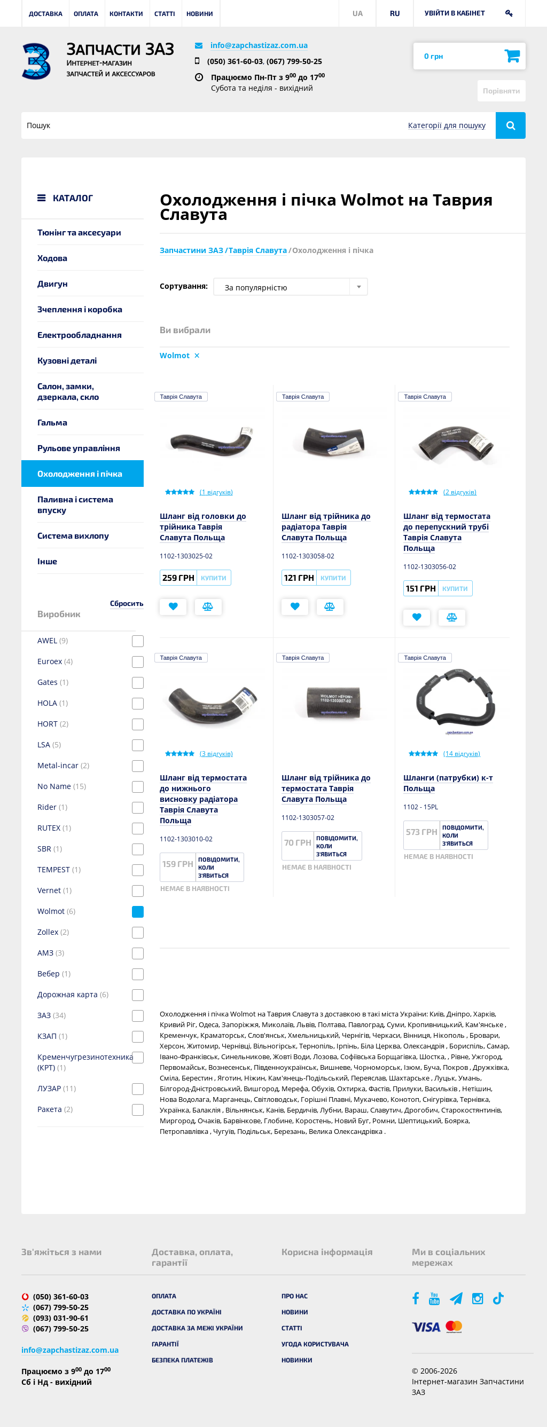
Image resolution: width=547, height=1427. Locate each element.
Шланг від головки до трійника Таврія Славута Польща (203, 526)
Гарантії (165, 1343)
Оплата (86, 13)
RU (395, 13)
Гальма (52, 422)
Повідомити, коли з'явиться (219, 867)
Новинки (297, 1359)
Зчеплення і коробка (79, 309)
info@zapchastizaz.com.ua (259, 45)
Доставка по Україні (187, 1311)
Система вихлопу (73, 535)
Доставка (45, 13)
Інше (47, 561)
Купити (213, 577)
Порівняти (501, 90)
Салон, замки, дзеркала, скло (68, 391)
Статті (164, 13)
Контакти (126, 13)
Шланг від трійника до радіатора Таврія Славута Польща (326, 526)
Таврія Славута (181, 396)
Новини (199, 13)
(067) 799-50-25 (294, 61)
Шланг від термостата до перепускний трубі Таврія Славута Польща (446, 532)
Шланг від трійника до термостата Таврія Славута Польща (326, 788)
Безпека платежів (182, 1359)
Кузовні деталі (67, 360)
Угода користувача (315, 1343)
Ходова (52, 258)
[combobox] (290, 287)
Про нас (295, 1295)
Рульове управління (78, 448)
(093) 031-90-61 (61, 1318)
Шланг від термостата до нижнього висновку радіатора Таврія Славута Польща (203, 798)
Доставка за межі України (197, 1327)
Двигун (52, 283)
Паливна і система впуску (75, 504)
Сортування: (184, 286)
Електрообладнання (79, 334)
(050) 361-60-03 (235, 61)
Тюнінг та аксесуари (79, 232)
